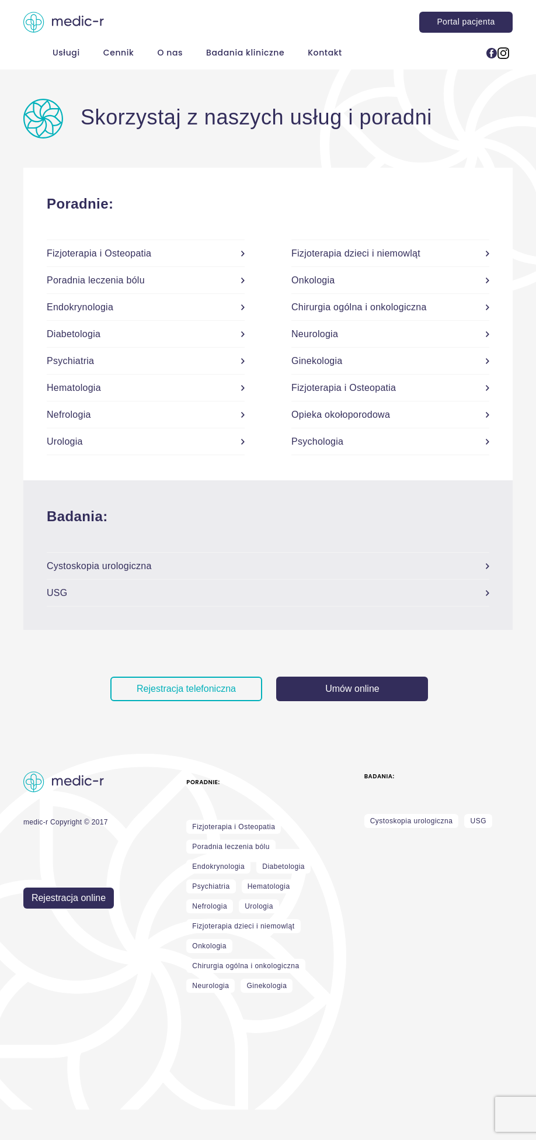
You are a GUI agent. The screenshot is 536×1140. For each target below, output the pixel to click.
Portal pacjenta (466, 21)
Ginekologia (266, 986)
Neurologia (210, 986)
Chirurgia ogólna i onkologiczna (245, 966)
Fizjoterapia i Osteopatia (233, 827)
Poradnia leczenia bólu (231, 847)
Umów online (352, 689)
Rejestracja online (69, 898)
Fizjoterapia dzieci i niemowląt (243, 926)
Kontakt (325, 52)
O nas (170, 52)
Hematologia (269, 886)
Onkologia (209, 946)
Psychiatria (210, 886)
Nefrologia (209, 906)
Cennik (118, 52)
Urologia (259, 906)
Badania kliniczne (245, 52)
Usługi (66, 52)
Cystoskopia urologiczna (411, 821)
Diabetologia (283, 866)
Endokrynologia (218, 866)
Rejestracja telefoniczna (186, 689)
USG (478, 821)
